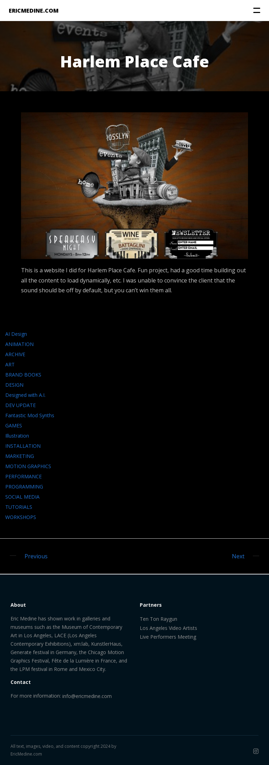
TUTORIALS (18, 507)
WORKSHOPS (20, 517)
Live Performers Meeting (168, 636)
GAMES (13, 425)
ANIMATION (19, 344)
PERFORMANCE (23, 476)
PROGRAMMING (24, 486)
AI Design (16, 334)
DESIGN (14, 384)
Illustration (17, 435)
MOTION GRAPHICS (28, 466)
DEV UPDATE (20, 405)
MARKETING (19, 456)
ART (10, 364)
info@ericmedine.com (87, 696)
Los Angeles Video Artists (168, 628)
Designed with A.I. (25, 395)
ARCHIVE (15, 354)
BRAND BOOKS (23, 374)
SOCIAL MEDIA (22, 496)
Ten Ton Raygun (158, 619)
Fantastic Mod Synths (29, 415)
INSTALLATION (23, 446)
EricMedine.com (26, 754)
